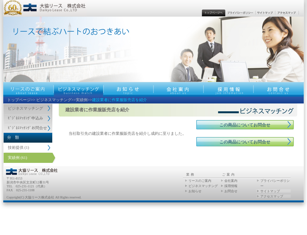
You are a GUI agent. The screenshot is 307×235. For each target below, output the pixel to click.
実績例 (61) (17, 157)
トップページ (19, 100)
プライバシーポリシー (275, 183)
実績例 (82, 100)
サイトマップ (270, 191)
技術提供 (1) (18, 147)
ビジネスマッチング (54, 100)
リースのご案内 (199, 180)
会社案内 (230, 180)
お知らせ (195, 191)
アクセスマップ (271, 196)
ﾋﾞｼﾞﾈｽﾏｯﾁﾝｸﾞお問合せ (27, 128)
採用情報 (230, 186)
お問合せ (230, 191)
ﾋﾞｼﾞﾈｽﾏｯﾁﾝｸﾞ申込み (25, 118)
